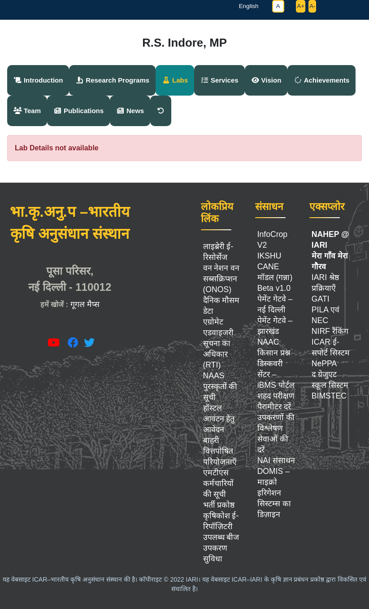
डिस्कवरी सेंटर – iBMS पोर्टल (276, 374)
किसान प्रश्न (273, 352)
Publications (78, 110)
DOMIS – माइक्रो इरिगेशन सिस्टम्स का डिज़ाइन (274, 493)
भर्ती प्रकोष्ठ (219, 504)
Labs (175, 80)
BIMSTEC (329, 395)
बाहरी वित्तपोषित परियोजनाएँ (220, 451)
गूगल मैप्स (85, 304)
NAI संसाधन (276, 460)
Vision (266, 80)
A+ (300, 6)
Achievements (321, 80)
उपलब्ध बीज (221, 537)
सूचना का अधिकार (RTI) (217, 354)
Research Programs (112, 80)
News (130, 110)
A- (312, 6)
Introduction (38, 80)
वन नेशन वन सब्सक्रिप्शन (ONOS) (221, 278)
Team (27, 110)
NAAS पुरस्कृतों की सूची (220, 386)
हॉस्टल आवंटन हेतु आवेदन (219, 418)
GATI (321, 298)
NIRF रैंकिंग (330, 331)
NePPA (324, 363)
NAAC (268, 341)
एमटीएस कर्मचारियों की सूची (218, 483)
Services (219, 80)
